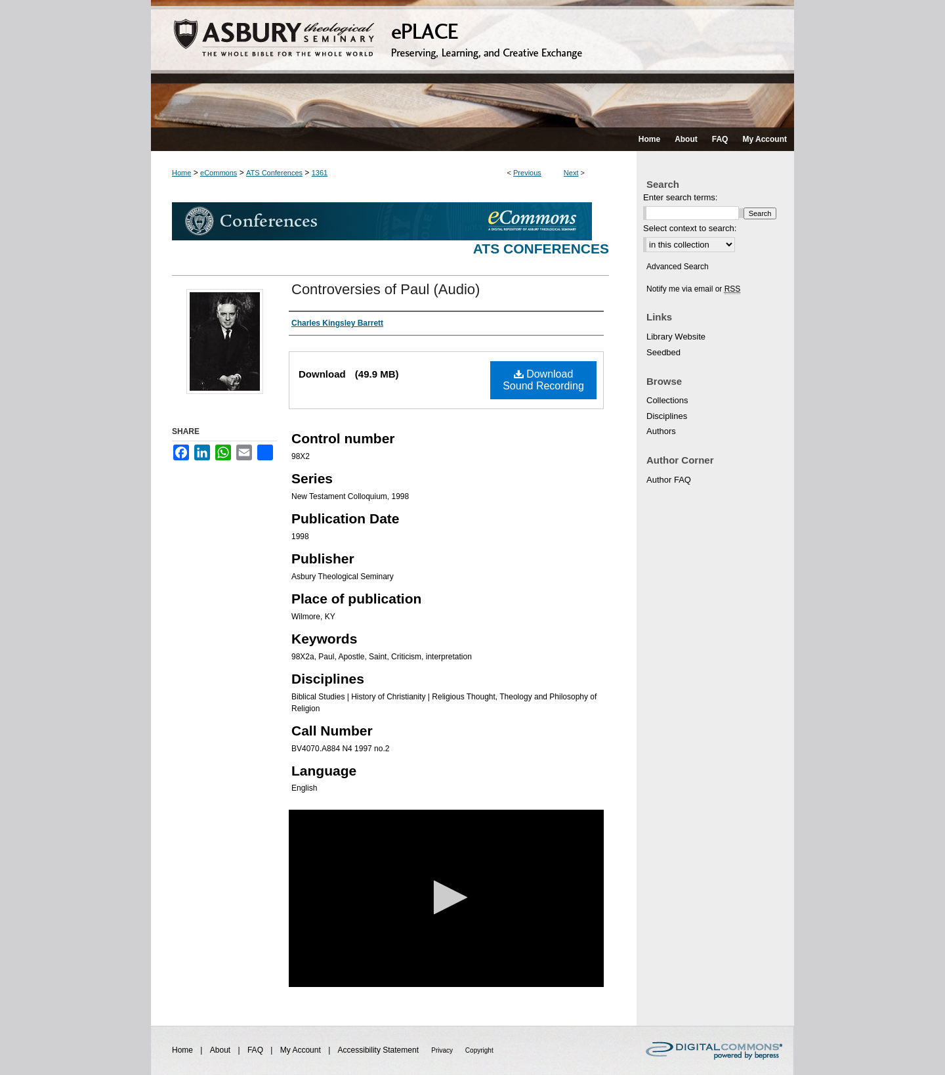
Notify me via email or (693, 289)
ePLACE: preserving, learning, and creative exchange (472, 63)
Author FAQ (668, 480)
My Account (301, 1050)
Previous (527, 173)
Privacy (443, 1050)
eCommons (218, 173)
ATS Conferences (274, 173)
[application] (446, 898)
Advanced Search (677, 266)
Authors (661, 431)
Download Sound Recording (543, 379)
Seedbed (663, 352)
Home (181, 173)
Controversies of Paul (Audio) (385, 289)
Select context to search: (689, 228)
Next (571, 173)
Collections (667, 400)
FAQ (256, 1050)
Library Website (675, 336)
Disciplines (666, 416)
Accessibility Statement (379, 1050)
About (221, 1050)
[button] (446, 897)
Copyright (479, 1050)
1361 (319, 173)
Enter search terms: (680, 197)
